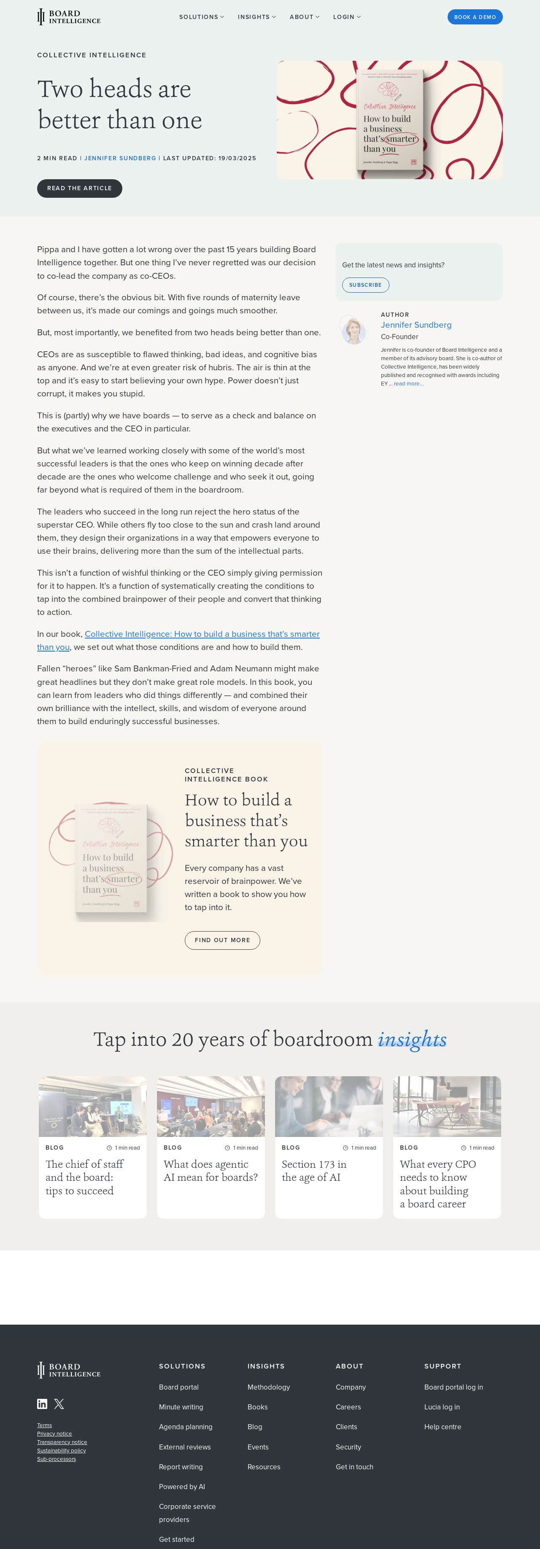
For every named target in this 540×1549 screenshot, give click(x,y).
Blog (255, 1427)
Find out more (222, 940)
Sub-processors (56, 1459)
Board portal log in (453, 1387)
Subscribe (365, 284)
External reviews (185, 1447)
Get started (176, 1539)
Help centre (443, 1427)
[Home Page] (68, 1376)
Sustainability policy (61, 1451)
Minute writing (181, 1407)
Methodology (269, 1387)
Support (443, 1366)
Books (258, 1407)
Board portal (179, 1387)
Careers (348, 1407)
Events (258, 1447)
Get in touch (354, 1467)
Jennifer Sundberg (120, 158)
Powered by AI (182, 1487)
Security (348, 1447)
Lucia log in (442, 1407)
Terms (44, 1425)
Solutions (182, 1366)
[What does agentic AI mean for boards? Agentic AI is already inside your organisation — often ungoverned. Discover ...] (211, 1147)
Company (351, 1387)
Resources (264, 1467)
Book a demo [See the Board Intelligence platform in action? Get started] (475, 17)
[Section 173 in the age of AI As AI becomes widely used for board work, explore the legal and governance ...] (329, 1147)
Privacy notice (54, 1434)
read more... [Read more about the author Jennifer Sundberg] (409, 384)
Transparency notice (62, 1442)
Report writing (181, 1467)
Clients (346, 1427)
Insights (267, 1366)
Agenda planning (186, 1427)
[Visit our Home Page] (68, 18)
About (350, 1366)
